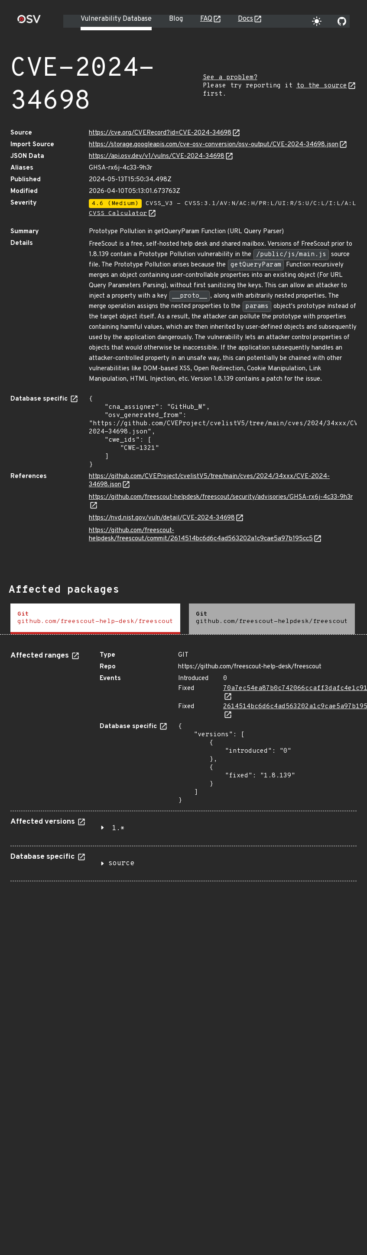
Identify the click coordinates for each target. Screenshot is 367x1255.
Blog (176, 19)
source (121, 863)
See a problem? (230, 78)
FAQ (206, 19)
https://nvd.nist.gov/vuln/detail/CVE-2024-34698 (162, 518)
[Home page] (29, 22)
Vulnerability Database (116, 19)
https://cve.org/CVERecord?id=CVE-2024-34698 (160, 133)
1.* (118, 828)
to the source (321, 86)
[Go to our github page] (342, 21)
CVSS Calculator (118, 213)
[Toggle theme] (316, 21)
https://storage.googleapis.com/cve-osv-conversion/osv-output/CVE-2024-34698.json (213, 145)
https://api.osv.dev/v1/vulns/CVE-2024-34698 (156, 156)
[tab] (95, 618)
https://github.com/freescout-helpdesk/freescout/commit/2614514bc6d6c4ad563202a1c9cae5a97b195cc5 (201, 534)
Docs (245, 19)
